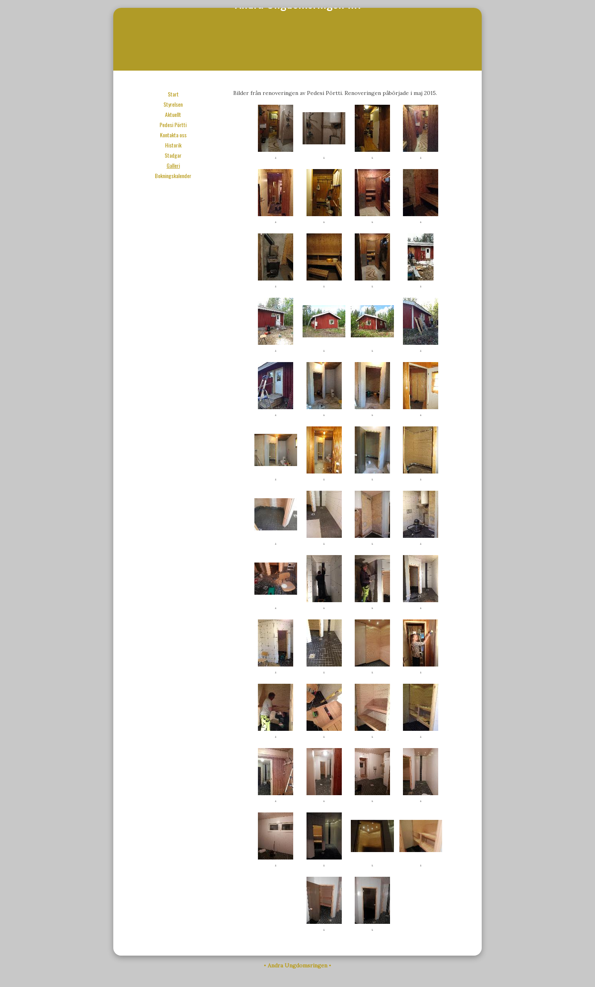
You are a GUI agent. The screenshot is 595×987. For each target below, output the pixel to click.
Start (173, 94)
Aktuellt (173, 114)
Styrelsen (173, 104)
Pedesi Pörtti (173, 124)
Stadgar (173, 155)
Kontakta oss (173, 135)
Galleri (173, 165)
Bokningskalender (173, 175)
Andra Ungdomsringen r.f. (298, 39)
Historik (173, 145)
